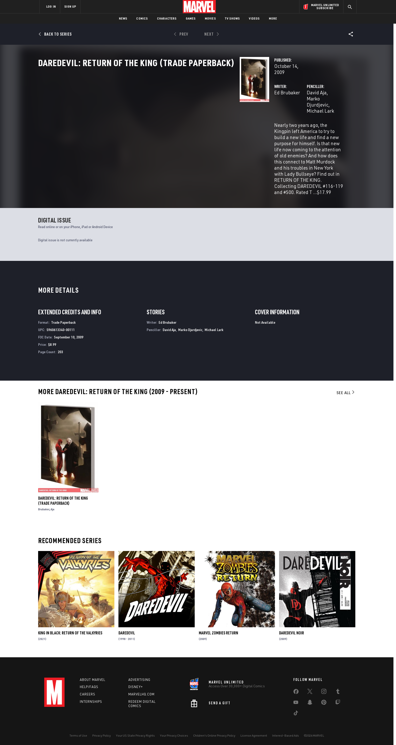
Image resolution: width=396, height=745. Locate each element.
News (123, 18)
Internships (91, 699)
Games (191, 18)
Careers (87, 692)
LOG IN (51, 6)
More (273, 18)
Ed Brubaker (146, 109)
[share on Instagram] (323, 689)
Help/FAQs (89, 684)
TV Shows (232, 18)
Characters (167, 18)
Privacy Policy (101, 733)
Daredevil (126, 630)
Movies (210, 18)
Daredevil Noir (291, 630)
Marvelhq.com (141, 692)
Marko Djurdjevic (276, 109)
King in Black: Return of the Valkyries (70, 630)
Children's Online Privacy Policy (214, 733)
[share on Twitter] (309, 689)
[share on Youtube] (295, 700)
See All (346, 390)
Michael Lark (309, 109)
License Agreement (253, 733)
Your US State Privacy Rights (135, 733)
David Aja (246, 109)
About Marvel (92, 677)
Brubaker (43, 506)
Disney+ (135, 684)
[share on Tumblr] (337, 689)
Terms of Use (78, 733)
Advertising (139, 677)
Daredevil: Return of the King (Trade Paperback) (63, 498)
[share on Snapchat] (309, 700)
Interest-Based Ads (285, 733)
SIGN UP (70, 6)
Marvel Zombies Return (218, 630)
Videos (254, 18)
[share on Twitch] (337, 700)
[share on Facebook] (296, 690)
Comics (142, 18)
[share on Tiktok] (295, 711)
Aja (52, 506)
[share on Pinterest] (323, 700)
